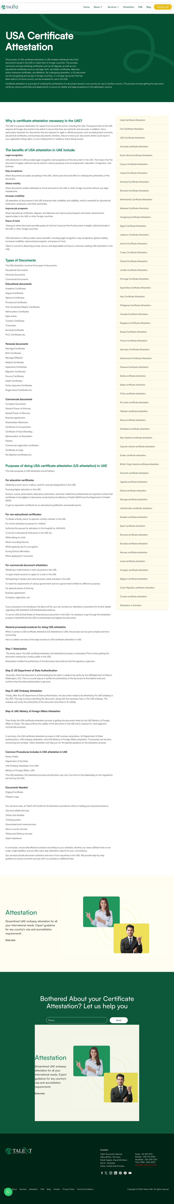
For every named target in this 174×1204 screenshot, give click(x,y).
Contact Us (163, 7)
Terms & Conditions (85, 1189)
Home (86, 7)
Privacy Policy (68, 1189)
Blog (149, 7)
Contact (56, 1189)
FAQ (140, 7)
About (14, 1189)
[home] (9, 7)
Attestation (128, 7)
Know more (10, 943)
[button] (98, 7)
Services (23, 1189)
